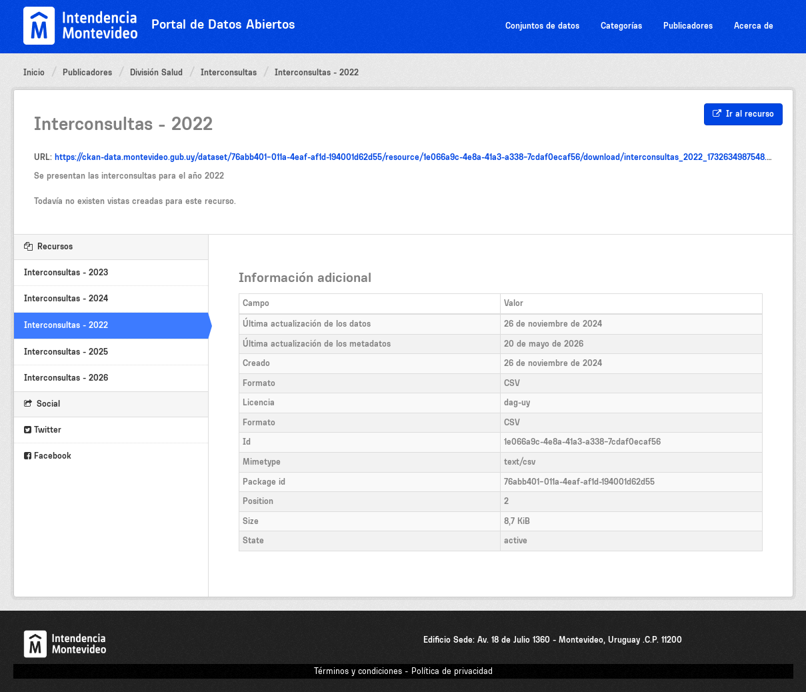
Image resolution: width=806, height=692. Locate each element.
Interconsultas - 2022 (317, 72)
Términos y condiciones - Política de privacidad (403, 671)
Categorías (621, 26)
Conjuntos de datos (542, 26)
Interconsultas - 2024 (66, 298)
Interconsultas (229, 72)
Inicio (34, 72)
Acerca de (753, 26)
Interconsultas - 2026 (66, 378)
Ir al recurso (743, 114)
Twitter (42, 430)
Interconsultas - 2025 (66, 352)
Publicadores (688, 26)
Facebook (47, 456)
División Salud (156, 72)
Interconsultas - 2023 (66, 272)
